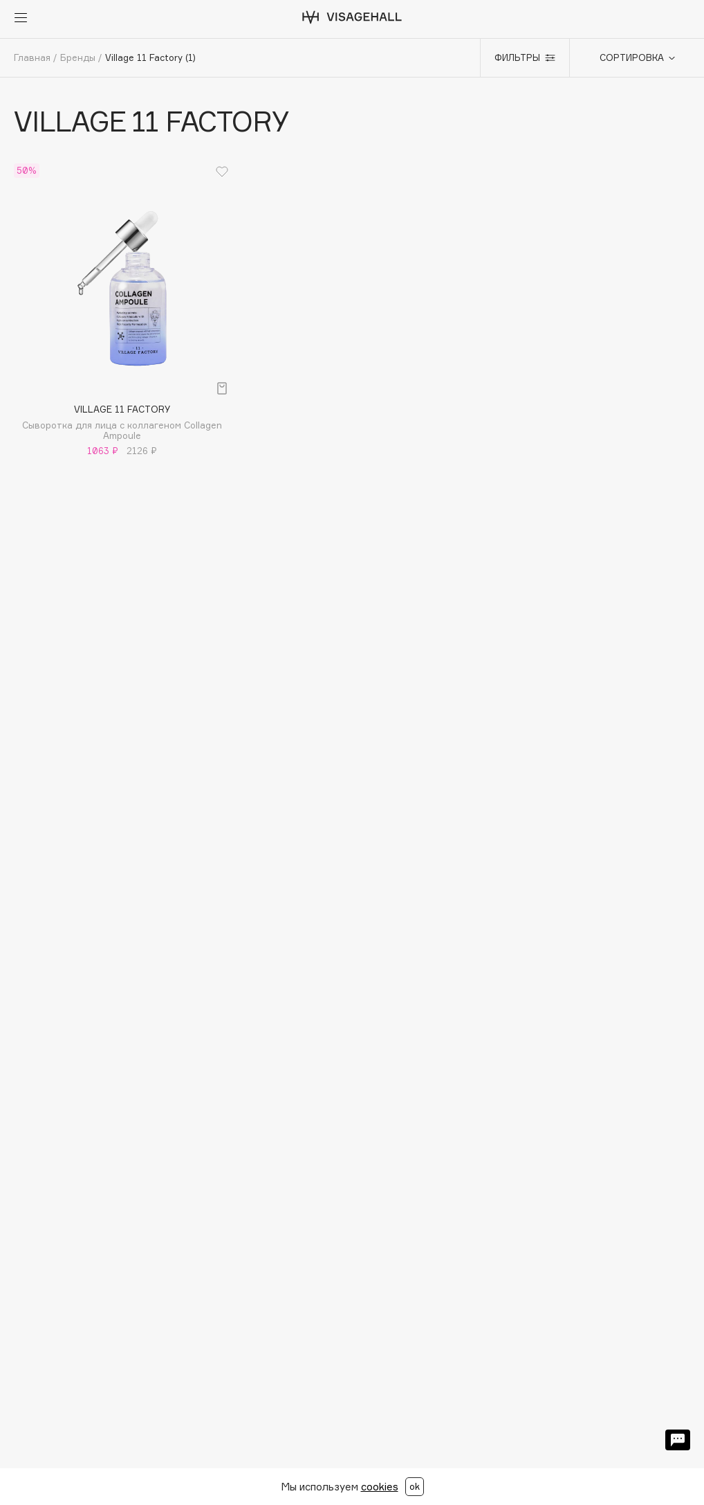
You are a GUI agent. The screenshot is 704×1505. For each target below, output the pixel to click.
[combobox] (630, 58)
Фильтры (524, 57)
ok (414, 1486)
